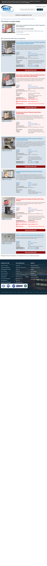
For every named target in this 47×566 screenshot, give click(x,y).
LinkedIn (45, 292)
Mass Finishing (4, 271)
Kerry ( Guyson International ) (33, 54)
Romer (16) (18, 265)
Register (33, 65)
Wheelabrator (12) (19, 278)
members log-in (39, 6)
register (44, 6)
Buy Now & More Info (30, 70)
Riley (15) (17, 269)
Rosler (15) (18, 271)
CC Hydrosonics (31, 124)
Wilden (29, 243)
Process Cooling (4, 274)
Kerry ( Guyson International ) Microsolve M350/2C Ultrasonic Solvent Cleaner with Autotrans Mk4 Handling (30, 75)
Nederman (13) (19, 273)
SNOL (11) (18, 280)
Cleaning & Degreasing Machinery (18, 18)
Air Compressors (4, 280)
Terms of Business (25, 292)
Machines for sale (7, 18)
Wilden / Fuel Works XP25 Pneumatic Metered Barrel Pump (30, 235)
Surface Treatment (4, 265)
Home (2, 18)
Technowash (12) (19, 276)
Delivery (30, 292)
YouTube (41, 292)
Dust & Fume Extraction (5, 278)
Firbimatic (30, 185)
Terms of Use (19, 292)
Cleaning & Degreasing (5, 267)
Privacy (14, 292)
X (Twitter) (37, 292)
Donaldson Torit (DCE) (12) (21, 274)
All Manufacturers (19, 282)
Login (30, 65)
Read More (27, 2)
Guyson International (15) (21, 267)
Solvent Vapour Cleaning (30, 18)
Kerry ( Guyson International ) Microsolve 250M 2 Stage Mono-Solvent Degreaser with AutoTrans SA (30, 43)
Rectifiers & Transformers (6, 282)
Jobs (34, 292)
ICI (28, 152)
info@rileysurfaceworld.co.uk (36, 279)
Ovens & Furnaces (4, 273)
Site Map (10, 292)
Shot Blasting (3, 276)
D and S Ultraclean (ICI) (32, 210)
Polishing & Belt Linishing (6, 269)
